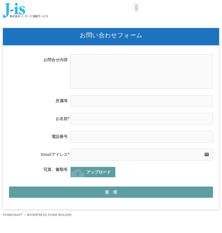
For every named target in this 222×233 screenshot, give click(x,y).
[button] (136, 7)
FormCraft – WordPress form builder (37, 215)
